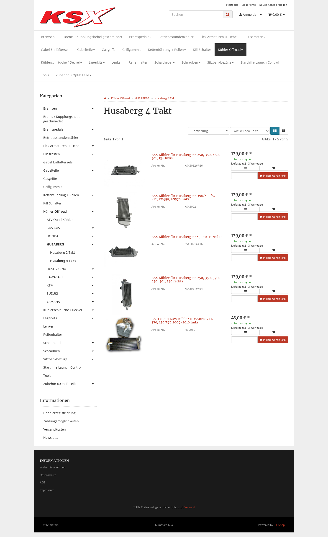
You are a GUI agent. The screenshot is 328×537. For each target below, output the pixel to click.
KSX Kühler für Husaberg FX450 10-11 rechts (186, 237)
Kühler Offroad (230, 49)
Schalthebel (164, 62)
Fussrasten (256, 37)
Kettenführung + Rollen (167, 49)
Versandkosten (54, 429)
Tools (45, 75)
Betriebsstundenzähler (176, 37)
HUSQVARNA (72, 269)
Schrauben (191, 62)
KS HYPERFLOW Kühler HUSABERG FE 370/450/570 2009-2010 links (182, 320)
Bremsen (49, 37)
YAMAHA (72, 302)
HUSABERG (72, 244)
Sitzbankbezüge (220, 62)
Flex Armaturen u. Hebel (220, 37)
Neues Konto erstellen (273, 4)
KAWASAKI (72, 277)
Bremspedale (140, 37)
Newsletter (51, 437)
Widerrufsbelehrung (52, 467)
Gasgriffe (108, 49)
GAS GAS (72, 228)
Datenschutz (48, 475)
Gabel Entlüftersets (55, 49)
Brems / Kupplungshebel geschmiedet (93, 37)
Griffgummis (131, 49)
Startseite (232, 4)
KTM (72, 285)
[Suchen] (196, 14)
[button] (274, 131)
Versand (189, 507)
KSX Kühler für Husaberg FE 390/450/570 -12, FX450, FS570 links (184, 197)
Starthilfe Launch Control (260, 62)
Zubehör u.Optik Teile (73, 75)
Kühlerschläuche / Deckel (61, 62)
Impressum (47, 490)
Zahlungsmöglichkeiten (61, 421)
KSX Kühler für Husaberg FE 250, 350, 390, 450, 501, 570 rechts (185, 279)
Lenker (117, 62)
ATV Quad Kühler (60, 219)
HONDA (72, 236)
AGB (43, 482)
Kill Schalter (202, 49)
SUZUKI (72, 293)
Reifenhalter (138, 62)
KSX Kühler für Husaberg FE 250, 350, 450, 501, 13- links (185, 156)
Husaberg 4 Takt (63, 260)
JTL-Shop (279, 525)
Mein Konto (248, 4)
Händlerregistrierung (59, 413)
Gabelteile (86, 49)
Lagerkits (97, 62)
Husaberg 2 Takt (62, 252)
